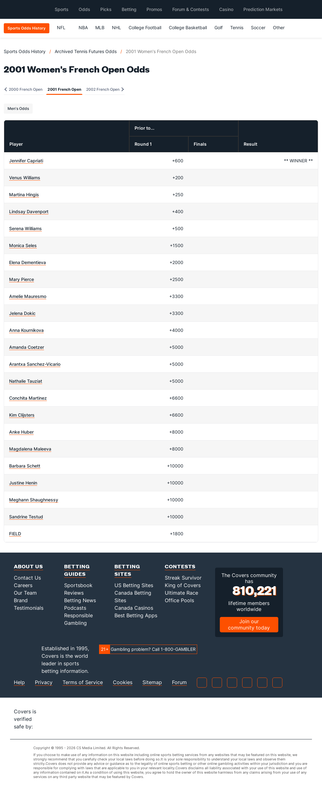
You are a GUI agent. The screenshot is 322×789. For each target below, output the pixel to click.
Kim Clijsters (22, 415)
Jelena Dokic (22, 313)
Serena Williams (25, 228)
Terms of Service (83, 682)
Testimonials (28, 608)
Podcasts (75, 608)
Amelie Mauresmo (27, 296)
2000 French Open (23, 89)
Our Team (25, 593)
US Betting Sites (133, 585)
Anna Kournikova (26, 330)
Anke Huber (21, 432)
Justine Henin (23, 482)
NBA (83, 27)
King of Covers (183, 585)
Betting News (80, 600)
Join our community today (249, 624)
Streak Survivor (183, 578)
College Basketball (188, 27)
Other (281, 27)
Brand (21, 600)
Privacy (44, 682)
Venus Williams (24, 177)
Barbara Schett (24, 465)
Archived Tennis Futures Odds (86, 51)
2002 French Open (105, 89)
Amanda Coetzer (26, 347)
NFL (64, 27)
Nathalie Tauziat (25, 381)
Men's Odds (18, 108)
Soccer (258, 27)
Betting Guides (77, 570)
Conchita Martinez (28, 398)
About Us (28, 566)
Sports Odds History (25, 51)
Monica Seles (23, 245)
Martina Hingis (24, 194)
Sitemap (152, 682)
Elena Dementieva (27, 262)
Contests (180, 566)
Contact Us (27, 578)
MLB (99, 27)
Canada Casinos (133, 608)
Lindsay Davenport (28, 211)
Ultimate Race (181, 593)
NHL (116, 27)
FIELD (15, 533)
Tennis (236, 27)
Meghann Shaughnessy (33, 499)
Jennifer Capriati (26, 160)
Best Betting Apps (135, 615)
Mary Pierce (21, 279)
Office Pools (179, 600)
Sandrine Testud (26, 516)
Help (19, 682)
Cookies (122, 682)
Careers (23, 585)
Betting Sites (127, 570)
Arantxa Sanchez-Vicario (34, 364)
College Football (145, 27)
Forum (179, 682)
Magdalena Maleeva (30, 448)
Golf (218, 27)
